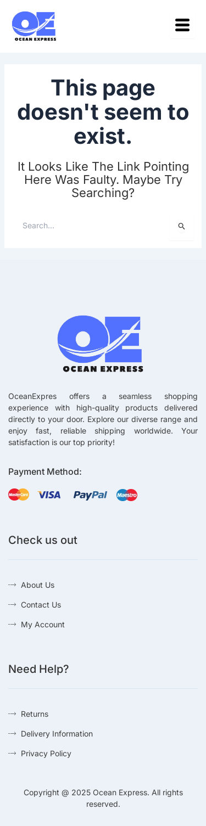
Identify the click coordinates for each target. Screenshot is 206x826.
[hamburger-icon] (182, 26)
